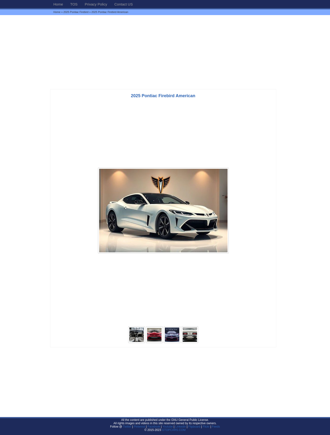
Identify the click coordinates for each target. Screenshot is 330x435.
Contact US (123, 4)
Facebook (153, 426)
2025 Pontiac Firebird (76, 12)
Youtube (167, 426)
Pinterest (139, 426)
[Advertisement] (165, 51)
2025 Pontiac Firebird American (163, 95)
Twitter (127, 426)
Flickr (206, 426)
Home (58, 4)
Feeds (216, 426)
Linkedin (180, 426)
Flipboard (194, 426)
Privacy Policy (96, 4)
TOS (74, 4)
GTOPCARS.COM (174, 430)
